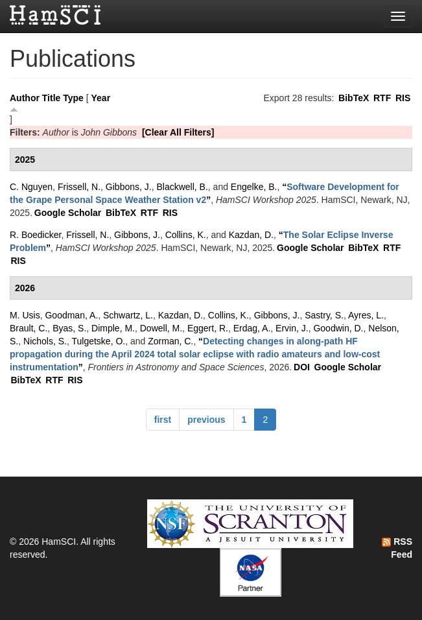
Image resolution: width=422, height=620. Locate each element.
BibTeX (353, 98)
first (162, 419)
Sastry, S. (324, 315)
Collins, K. (185, 235)
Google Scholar (67, 213)
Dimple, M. (113, 328)
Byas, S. (69, 328)
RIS (402, 98)
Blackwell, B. (181, 187)
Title (51, 98)
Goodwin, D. (338, 328)
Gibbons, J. (129, 187)
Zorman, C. (170, 341)
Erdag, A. (252, 328)
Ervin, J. (292, 328)
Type (73, 98)
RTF (382, 98)
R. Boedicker (35, 235)
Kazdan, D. (251, 235)
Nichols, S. (45, 341)
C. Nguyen (31, 187)
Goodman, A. (71, 315)
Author (25, 98)
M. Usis (25, 315)
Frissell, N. (79, 187)
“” (195, 354)
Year (101, 98)
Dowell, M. (161, 328)
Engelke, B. (254, 187)
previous (206, 419)
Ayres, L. (366, 315)
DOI (302, 367)
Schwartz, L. (128, 315)
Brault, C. (28, 328)
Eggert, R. (207, 328)
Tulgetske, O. (98, 341)
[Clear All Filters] (178, 132)
